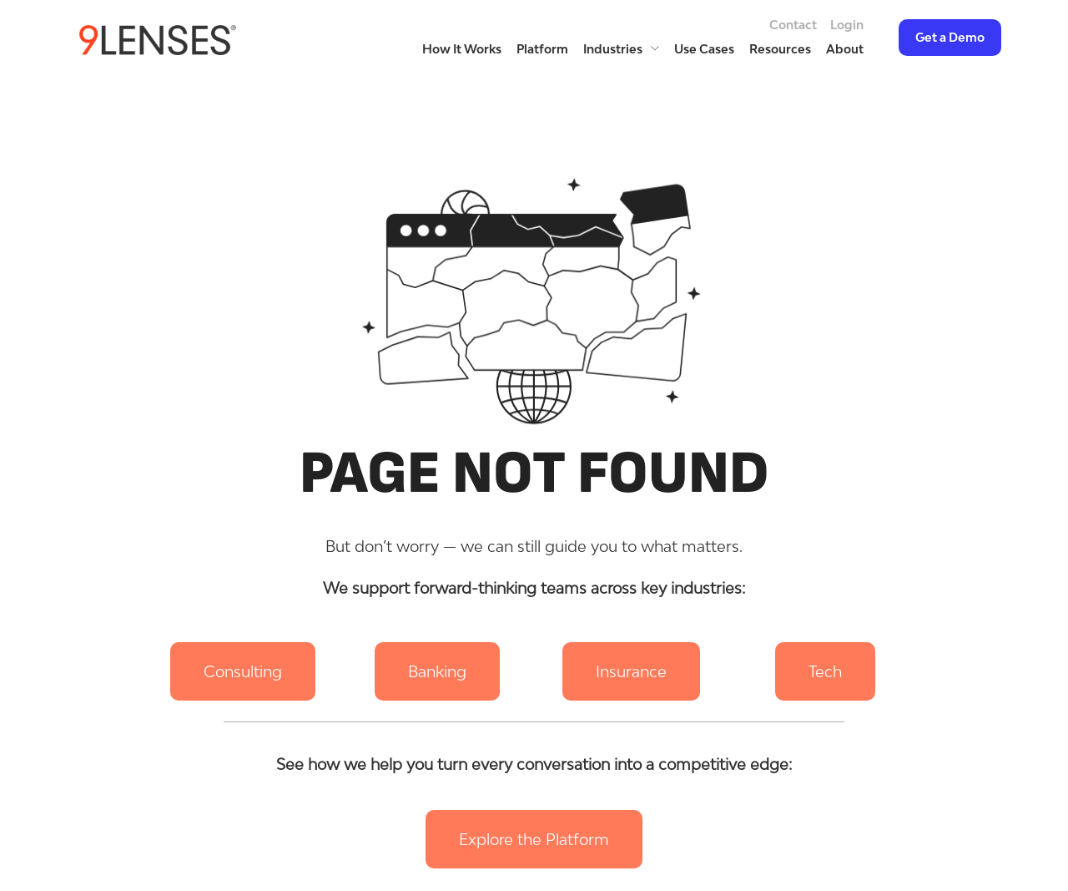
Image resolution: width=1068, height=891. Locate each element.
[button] (242, 671)
